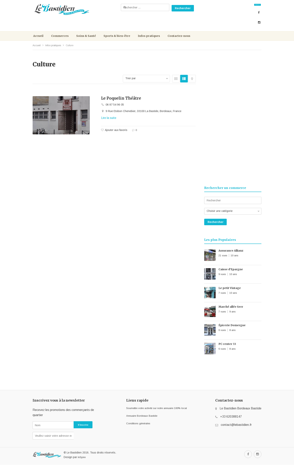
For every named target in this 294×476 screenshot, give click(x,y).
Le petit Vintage (229, 297)
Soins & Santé (91, 40)
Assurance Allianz (230, 258)
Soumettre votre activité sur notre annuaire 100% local (156, 419)
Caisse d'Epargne (230, 278)
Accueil (39, 40)
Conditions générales (134, 434)
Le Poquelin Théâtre (121, 103)
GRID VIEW (176, 84)
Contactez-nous (246, 7)
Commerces (62, 40)
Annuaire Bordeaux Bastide (138, 426)
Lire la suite (108, 124)
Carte (192, 84)
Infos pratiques (159, 40)
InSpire (82, 468)
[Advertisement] (232, 122)
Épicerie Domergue (232, 335)
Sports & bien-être (124, 40)
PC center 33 (227, 355)
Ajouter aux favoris (116, 136)
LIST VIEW (184, 84)
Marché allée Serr (230, 316)
